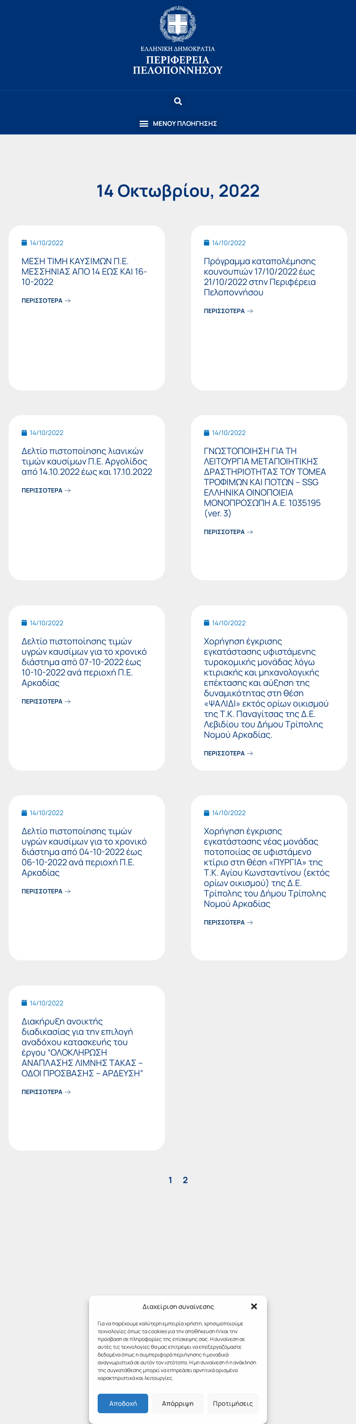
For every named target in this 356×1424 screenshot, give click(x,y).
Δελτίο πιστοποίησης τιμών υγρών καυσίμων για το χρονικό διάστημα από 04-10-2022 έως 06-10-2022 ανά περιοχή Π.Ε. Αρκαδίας (84, 851)
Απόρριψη (178, 1403)
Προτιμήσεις (233, 1403)
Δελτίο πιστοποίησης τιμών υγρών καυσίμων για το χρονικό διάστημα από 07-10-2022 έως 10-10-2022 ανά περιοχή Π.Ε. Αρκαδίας (84, 661)
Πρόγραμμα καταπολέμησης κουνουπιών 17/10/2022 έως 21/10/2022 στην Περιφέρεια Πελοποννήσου (260, 276)
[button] (254, 1306)
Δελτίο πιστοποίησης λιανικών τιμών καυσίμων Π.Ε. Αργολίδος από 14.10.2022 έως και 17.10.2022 (87, 461)
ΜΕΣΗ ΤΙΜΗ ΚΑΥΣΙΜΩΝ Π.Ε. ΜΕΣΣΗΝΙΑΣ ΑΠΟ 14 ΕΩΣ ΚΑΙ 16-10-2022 (84, 271)
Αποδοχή (123, 1403)
